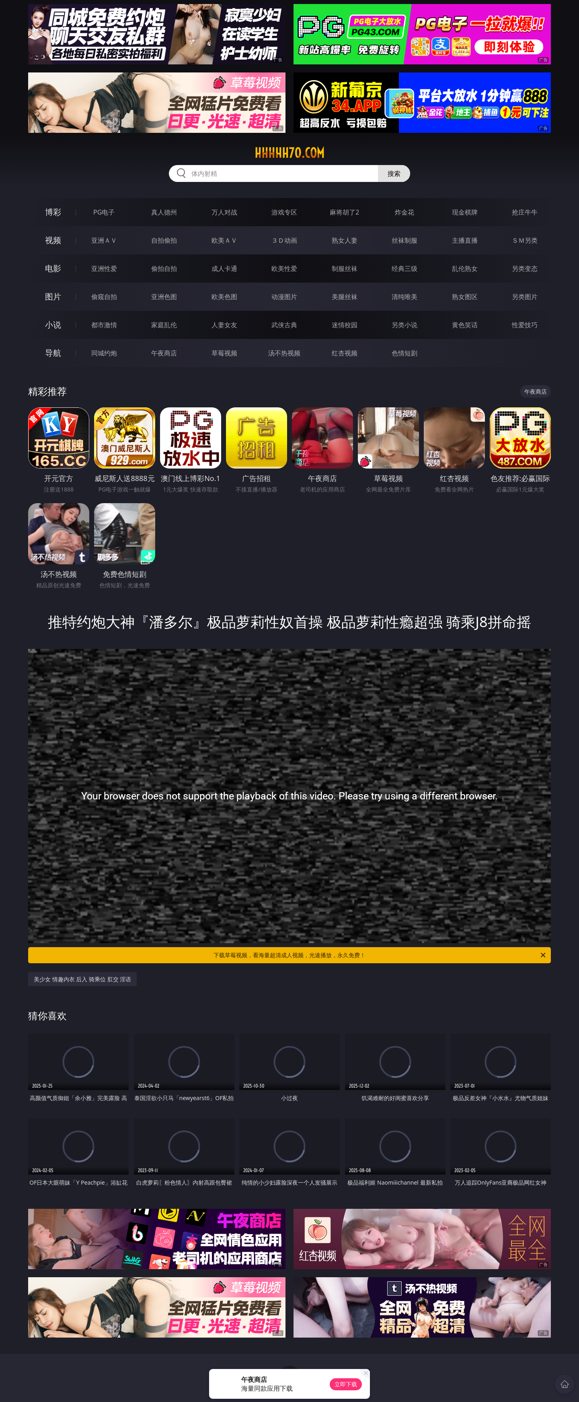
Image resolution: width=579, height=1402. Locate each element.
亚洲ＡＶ (104, 240)
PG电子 (104, 212)
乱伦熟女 (465, 268)
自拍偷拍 (164, 240)
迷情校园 (344, 324)
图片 (53, 296)
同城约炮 (104, 353)
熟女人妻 (344, 240)
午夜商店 (164, 353)
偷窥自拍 (104, 296)
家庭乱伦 (164, 324)
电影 (53, 268)
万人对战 (224, 212)
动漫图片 (284, 296)
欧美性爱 (284, 268)
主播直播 (465, 240)
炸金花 (404, 212)
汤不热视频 (284, 353)
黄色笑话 (465, 324)
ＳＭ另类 (525, 240)
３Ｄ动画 (284, 240)
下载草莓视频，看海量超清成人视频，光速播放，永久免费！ (380, 955)
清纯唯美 (404, 296)
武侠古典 (284, 324)
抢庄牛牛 (525, 212)
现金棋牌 (465, 212)
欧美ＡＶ (224, 240)
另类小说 (404, 324)
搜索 (394, 173)
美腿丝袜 (344, 296)
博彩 (53, 211)
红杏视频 (344, 353)
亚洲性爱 (104, 268)
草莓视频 (224, 353)
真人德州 (164, 212)
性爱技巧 (525, 324)
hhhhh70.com (289, 153)
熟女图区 (465, 296)
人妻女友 (224, 324)
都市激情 (104, 324)
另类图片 (525, 296)
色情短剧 (404, 353)
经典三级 (404, 268)
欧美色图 (224, 296)
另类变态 (525, 268)
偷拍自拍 (164, 268)
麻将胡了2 (344, 212)
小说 (53, 324)
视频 (53, 240)
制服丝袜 (344, 268)
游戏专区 (284, 212)
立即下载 (346, 1384)
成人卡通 (224, 268)
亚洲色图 (164, 296)
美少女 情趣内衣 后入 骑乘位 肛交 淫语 (82, 979)
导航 (53, 352)
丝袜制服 (404, 240)
